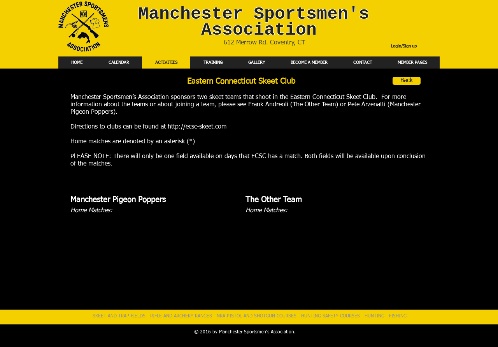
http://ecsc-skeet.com (197, 127)
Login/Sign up (404, 46)
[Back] (407, 81)
